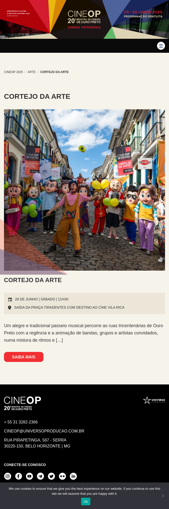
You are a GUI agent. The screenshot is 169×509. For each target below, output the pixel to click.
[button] (161, 46)
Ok (86, 501)
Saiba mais (23, 357)
